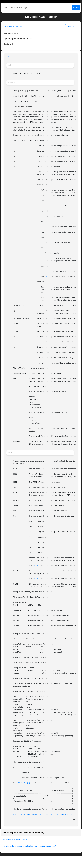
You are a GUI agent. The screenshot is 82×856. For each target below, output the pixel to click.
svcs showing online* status (15, 839)
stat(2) (48, 271)
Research (71, 26)
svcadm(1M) (37, 814)
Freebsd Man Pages (14, 26)
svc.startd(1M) (62, 814)
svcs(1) (9, 57)
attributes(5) (23, 783)
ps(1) (15, 814)
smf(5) (48, 277)
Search (76, 7)
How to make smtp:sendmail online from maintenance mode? (29, 846)
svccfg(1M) (48, 814)
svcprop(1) (25, 814)
